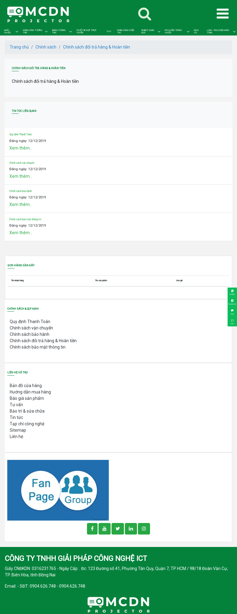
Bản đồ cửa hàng (26, 385)
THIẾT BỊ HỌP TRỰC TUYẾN (86, 31)
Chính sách (45, 47)
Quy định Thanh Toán (20, 134)
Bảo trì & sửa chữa (27, 411)
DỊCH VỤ (196, 31)
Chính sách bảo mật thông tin (25, 219)
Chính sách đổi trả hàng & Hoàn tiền (96, 47)
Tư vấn (16, 404)
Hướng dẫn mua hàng (30, 392)
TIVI (108, 31)
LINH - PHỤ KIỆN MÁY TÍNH (218, 31)
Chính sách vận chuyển (21, 162)
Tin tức (16, 417)
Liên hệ (16, 436)
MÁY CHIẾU (7, 31)
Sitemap (18, 430)
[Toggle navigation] (145, 14)
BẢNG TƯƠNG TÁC (58, 31)
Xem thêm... (20, 148)
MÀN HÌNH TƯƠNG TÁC (32, 31)
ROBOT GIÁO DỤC (148, 31)
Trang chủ (19, 47)
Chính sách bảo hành (20, 191)
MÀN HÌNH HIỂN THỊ (125, 31)
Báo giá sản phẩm (27, 398)
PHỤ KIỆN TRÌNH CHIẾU (173, 31)
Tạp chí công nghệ (27, 423)
